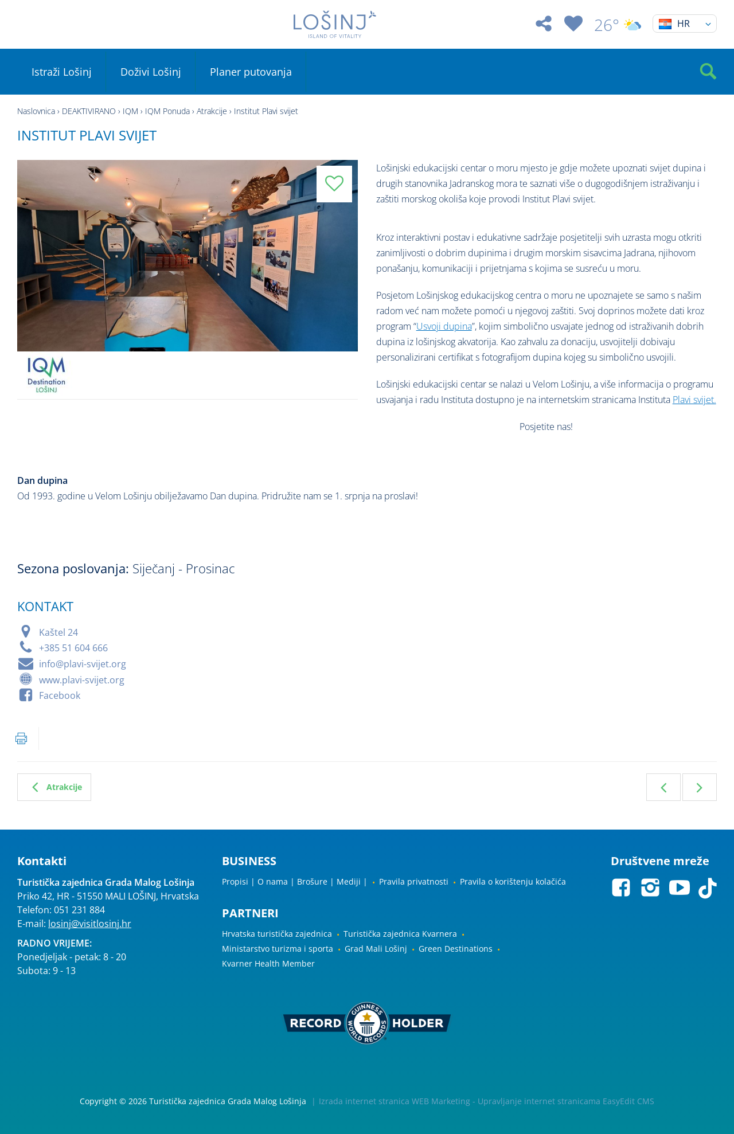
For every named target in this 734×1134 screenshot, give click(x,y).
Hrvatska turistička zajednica (277, 933)
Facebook (59, 695)
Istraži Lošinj (62, 72)
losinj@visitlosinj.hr (89, 923)
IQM (130, 110)
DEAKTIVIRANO (89, 110)
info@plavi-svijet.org (82, 664)
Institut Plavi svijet (266, 110)
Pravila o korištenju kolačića (513, 881)
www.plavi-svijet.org (81, 680)
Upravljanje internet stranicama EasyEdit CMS (566, 1101)
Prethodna (663, 787)
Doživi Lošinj (150, 72)
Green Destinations (456, 948)
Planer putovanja (251, 72)
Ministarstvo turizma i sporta (277, 948)
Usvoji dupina (444, 326)
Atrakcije (212, 110)
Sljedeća (699, 787)
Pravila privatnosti (413, 881)
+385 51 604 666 (73, 648)
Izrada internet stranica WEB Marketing (394, 1101)
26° (617, 24)
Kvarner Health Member (268, 963)
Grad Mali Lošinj (376, 948)
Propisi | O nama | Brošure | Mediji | (295, 881)
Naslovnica (36, 110)
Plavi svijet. (694, 399)
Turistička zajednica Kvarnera (400, 933)
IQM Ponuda (167, 110)
